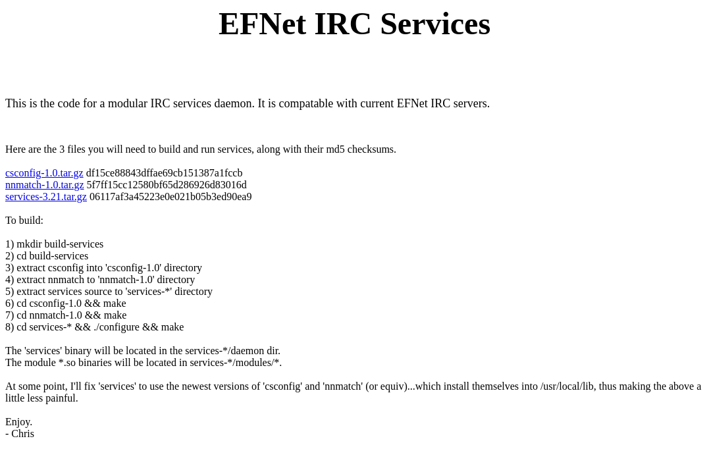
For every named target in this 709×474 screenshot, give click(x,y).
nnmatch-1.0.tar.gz (44, 184)
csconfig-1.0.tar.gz (44, 172)
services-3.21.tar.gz (46, 196)
